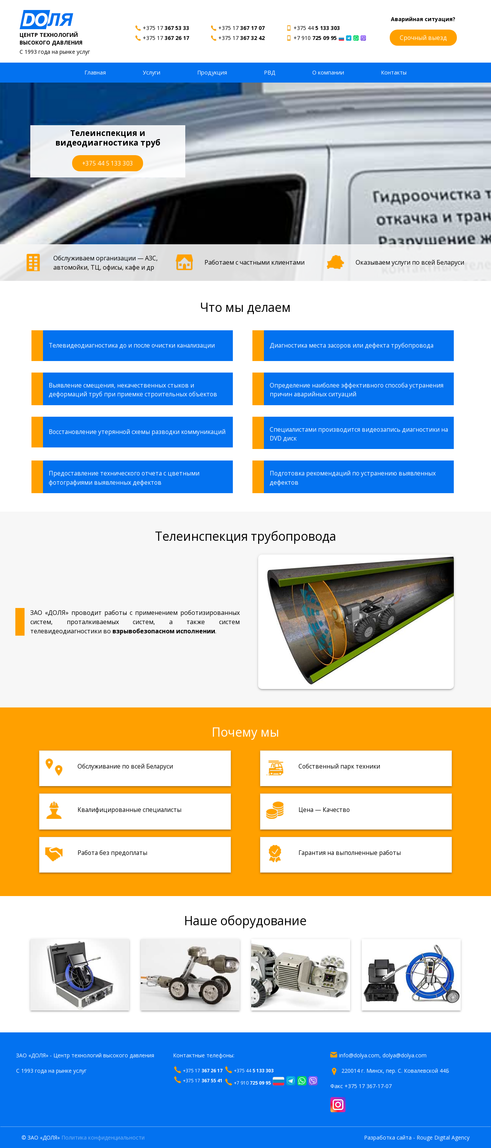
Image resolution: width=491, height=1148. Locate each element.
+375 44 (316, 27)
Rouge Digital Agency (443, 1137)
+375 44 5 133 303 (107, 163)
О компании (328, 72)
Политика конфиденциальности (103, 1137)
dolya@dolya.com (404, 1055)
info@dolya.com (359, 1055)
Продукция (212, 72)
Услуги (151, 72)
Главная (95, 72)
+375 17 (166, 27)
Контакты (394, 72)
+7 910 (315, 37)
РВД (269, 72)
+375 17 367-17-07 (368, 1086)
